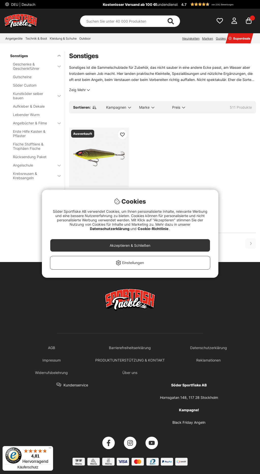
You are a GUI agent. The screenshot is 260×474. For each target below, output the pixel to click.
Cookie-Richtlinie (153, 228)
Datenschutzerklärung (110, 228)
